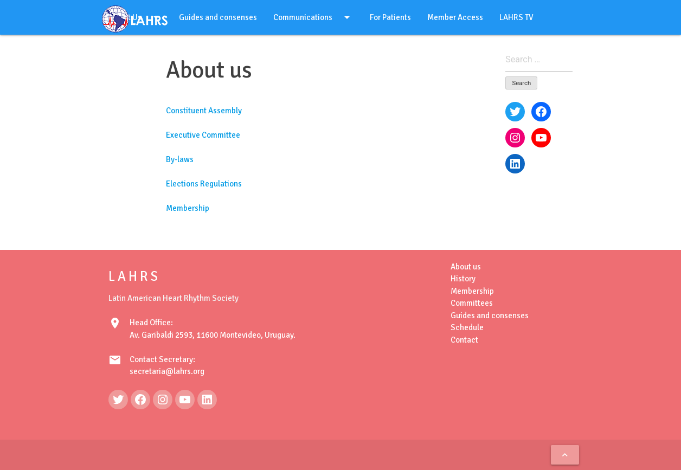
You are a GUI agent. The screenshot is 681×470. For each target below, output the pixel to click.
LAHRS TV (516, 17)
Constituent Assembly (204, 110)
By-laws (180, 159)
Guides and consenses (218, 17)
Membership (187, 208)
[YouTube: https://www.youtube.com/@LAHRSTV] (185, 399)
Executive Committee (203, 135)
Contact (464, 340)
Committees (472, 303)
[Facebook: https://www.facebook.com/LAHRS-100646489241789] (140, 399)
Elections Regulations (204, 184)
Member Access (455, 17)
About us (466, 267)
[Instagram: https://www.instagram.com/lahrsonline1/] (162, 399)
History (463, 279)
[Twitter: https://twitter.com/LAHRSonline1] (118, 399)
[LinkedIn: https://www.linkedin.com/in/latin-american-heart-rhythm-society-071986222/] (207, 399)
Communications (313, 17)
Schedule (467, 327)
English (133, 52)
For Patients (390, 17)
